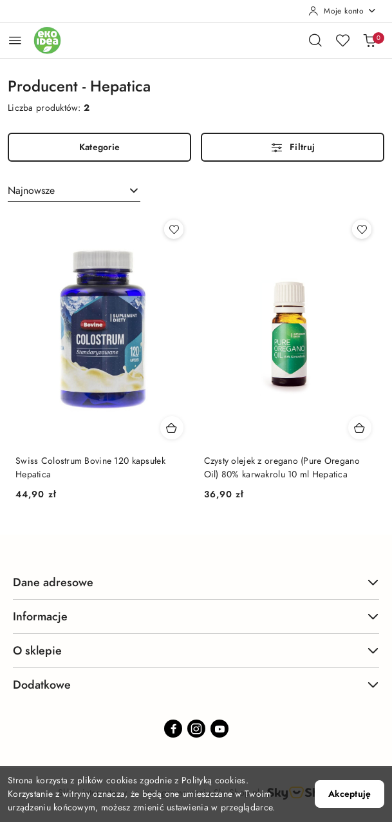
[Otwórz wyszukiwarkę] (315, 40)
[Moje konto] (342, 11)
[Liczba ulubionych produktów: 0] (342, 40)
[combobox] (74, 191)
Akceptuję (349, 794)
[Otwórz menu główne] (15, 40)
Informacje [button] (196, 616)
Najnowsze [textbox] (31, 191)
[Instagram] (196, 729)
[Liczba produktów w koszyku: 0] (369, 40)
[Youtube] (219, 729)
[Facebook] (173, 729)
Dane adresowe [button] (196, 582)
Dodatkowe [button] (196, 684)
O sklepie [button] (196, 650)
